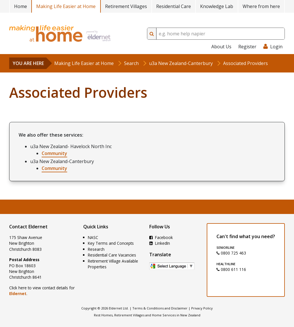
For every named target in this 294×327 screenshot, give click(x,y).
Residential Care (173, 6)
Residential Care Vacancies (112, 255)
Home (20, 6)
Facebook (161, 237)
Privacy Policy (202, 308)
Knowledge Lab (216, 6)
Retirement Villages (126, 6)
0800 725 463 (231, 253)
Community (54, 153)
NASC (93, 237)
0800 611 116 (231, 269)
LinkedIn (159, 243)
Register (247, 46)
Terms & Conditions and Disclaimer (159, 308)
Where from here (261, 6)
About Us (221, 46)
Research (96, 249)
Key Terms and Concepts (111, 243)
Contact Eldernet (28, 226)
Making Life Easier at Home (66, 6)
